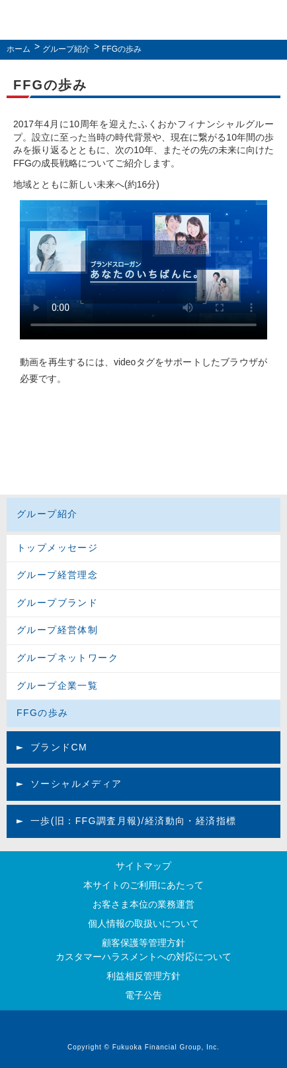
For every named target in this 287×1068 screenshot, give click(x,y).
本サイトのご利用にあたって (143, 885)
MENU (269, 20)
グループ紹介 (66, 49)
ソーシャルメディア (76, 783)
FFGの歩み (42, 712)
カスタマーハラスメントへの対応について (143, 956)
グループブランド (57, 602)
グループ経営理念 (57, 574)
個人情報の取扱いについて (143, 923)
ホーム (18, 49)
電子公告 (143, 995)
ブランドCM (58, 747)
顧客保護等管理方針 (143, 942)
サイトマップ (143, 865)
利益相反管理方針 (143, 976)
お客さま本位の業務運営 (143, 904)
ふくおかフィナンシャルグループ (140, 21)
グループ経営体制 (57, 629)
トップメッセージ (57, 547)
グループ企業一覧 (57, 685)
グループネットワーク (67, 657)
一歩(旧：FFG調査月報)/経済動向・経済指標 (133, 820)
